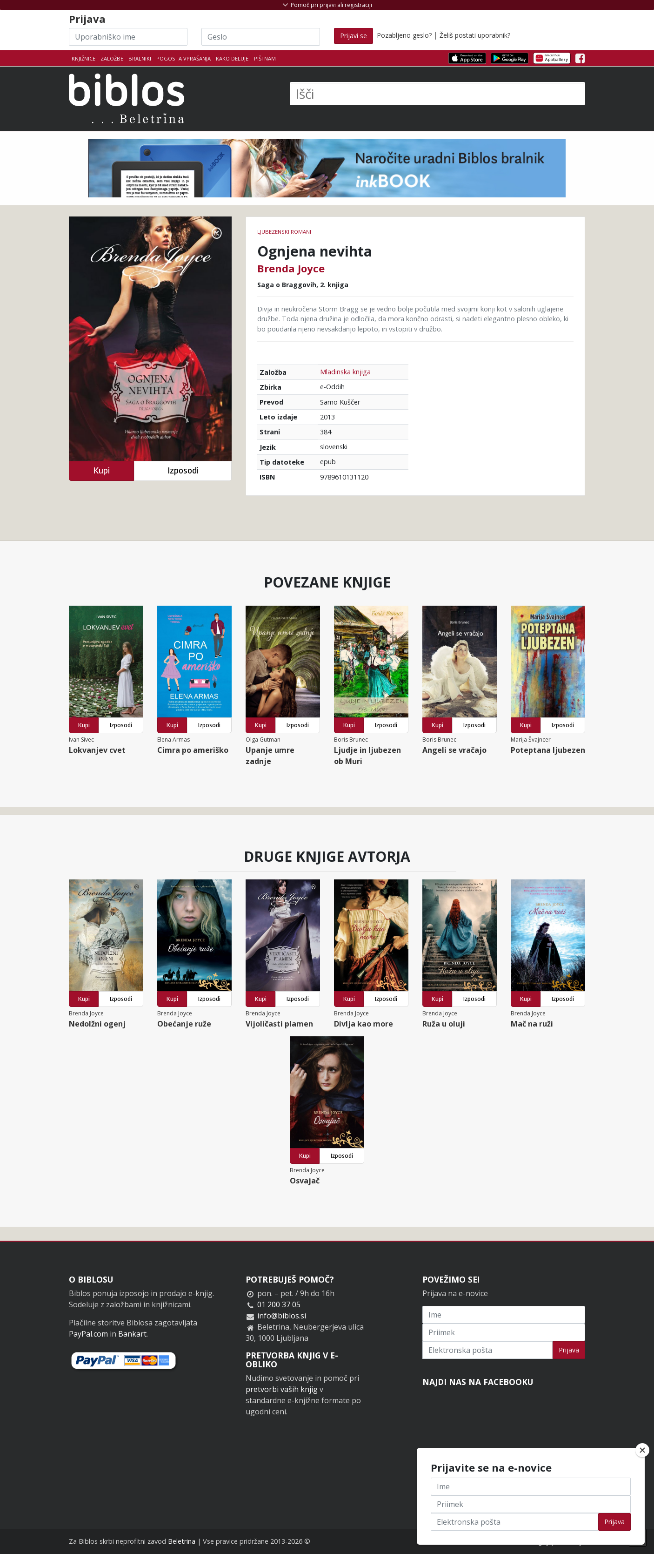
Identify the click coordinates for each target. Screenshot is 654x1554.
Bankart (132, 1334)
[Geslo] (260, 37)
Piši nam (265, 58)
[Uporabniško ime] (128, 37)
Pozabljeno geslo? (404, 35)
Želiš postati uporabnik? (475, 35)
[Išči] (437, 93)
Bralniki (139, 58)
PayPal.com (88, 1334)
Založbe (111, 58)
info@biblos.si (281, 1316)
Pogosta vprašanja (183, 58)
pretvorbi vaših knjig (282, 1389)
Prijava (569, 1349)
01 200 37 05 (278, 1304)
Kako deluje (232, 58)
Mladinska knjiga (345, 371)
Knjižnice (83, 58)
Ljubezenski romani (284, 231)
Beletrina (181, 1541)
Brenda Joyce (291, 268)
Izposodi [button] (183, 470)
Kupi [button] (101, 470)
